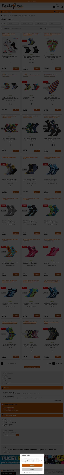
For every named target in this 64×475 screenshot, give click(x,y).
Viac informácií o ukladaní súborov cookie (30, 472)
